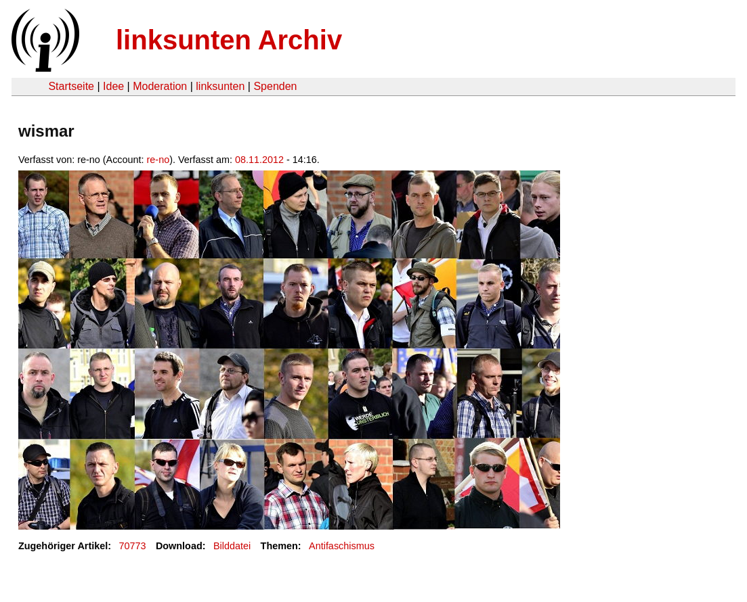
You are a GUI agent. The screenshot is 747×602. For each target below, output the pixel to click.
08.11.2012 (259, 159)
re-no (158, 159)
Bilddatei (232, 545)
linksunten (220, 86)
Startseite (71, 86)
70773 (132, 545)
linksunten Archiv (229, 40)
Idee (113, 86)
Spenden (275, 86)
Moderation (160, 86)
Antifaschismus (342, 545)
